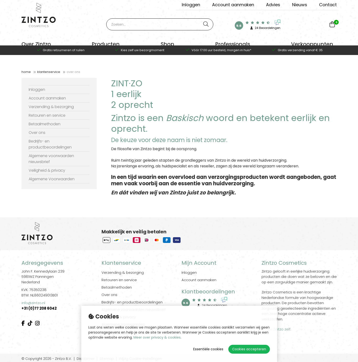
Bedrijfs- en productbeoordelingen (50, 144)
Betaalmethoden (44, 124)
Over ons (73, 72)
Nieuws (299, 5)
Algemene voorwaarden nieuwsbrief (51, 159)
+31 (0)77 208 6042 (39, 308)
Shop (167, 46)
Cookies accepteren (249, 349)
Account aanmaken (233, 5)
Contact (328, 5)
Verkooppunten (312, 46)
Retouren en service (47, 115)
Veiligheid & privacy (47, 170)
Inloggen (191, 5)
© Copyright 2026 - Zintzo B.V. (46, 359)
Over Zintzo (36, 46)
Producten (106, 46)
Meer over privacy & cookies (157, 337)
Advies (273, 5)
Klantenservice (48, 72)
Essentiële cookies (208, 349)
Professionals (232, 46)
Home (26, 72)
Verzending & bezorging (51, 107)
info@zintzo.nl (33, 302)
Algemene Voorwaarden (52, 179)
